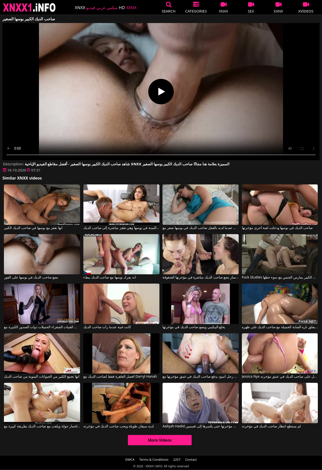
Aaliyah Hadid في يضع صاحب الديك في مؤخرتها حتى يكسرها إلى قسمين (200, 426)
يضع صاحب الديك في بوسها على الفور (31, 277)
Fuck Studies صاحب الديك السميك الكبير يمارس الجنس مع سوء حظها (280, 277)
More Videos (160, 440)
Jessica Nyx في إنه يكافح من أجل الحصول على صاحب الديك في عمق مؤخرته (280, 377)
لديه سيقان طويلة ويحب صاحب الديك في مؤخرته (118, 426)
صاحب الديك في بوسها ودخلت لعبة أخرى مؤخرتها (277, 228)
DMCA (130, 459)
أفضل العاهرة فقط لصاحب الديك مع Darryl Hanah (120, 377)
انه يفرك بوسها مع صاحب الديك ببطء (109, 277)
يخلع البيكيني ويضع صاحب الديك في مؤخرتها (193, 327)
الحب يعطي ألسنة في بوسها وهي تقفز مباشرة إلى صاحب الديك (121, 228)
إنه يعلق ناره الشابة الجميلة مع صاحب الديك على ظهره (280, 327)
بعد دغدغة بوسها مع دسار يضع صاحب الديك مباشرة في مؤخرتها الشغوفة (200, 277)
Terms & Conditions (153, 459)
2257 (177, 459)
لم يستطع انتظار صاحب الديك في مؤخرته (271, 426)
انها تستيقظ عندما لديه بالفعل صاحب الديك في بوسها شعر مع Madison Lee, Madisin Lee (200, 228)
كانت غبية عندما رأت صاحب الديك (107, 327)
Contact (191, 459)
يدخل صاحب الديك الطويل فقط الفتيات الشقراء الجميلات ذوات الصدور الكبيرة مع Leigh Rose (42, 327)
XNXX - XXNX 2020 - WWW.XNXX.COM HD (29, 7)
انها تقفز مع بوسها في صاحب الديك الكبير (33, 228)
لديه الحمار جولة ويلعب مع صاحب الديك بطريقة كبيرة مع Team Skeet (42, 426)
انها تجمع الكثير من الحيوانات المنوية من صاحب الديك (41, 377)
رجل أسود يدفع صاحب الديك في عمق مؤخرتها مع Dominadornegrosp (200, 377)
